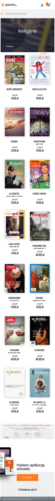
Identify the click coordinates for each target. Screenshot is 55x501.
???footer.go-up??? (27, 489)
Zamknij (51, 498)
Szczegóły (28, 477)
